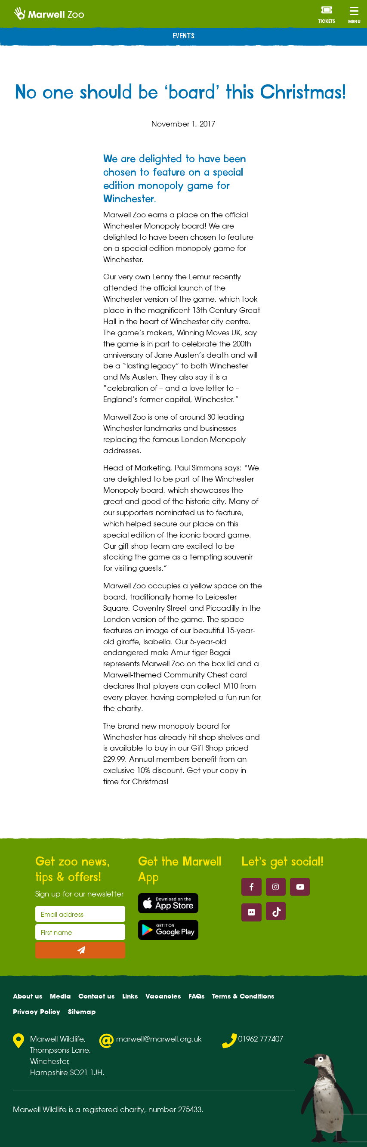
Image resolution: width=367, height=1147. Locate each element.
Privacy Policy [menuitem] (36, 1012)
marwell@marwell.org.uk (159, 1039)
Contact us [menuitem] (96, 996)
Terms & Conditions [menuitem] (243, 996)
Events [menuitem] (183, 36)
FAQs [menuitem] (196, 996)
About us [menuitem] (27, 996)
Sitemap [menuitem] (82, 1012)
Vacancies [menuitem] (163, 996)
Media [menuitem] (60, 996)
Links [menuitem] (130, 996)
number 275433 (174, 1109)
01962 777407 (260, 1039)
